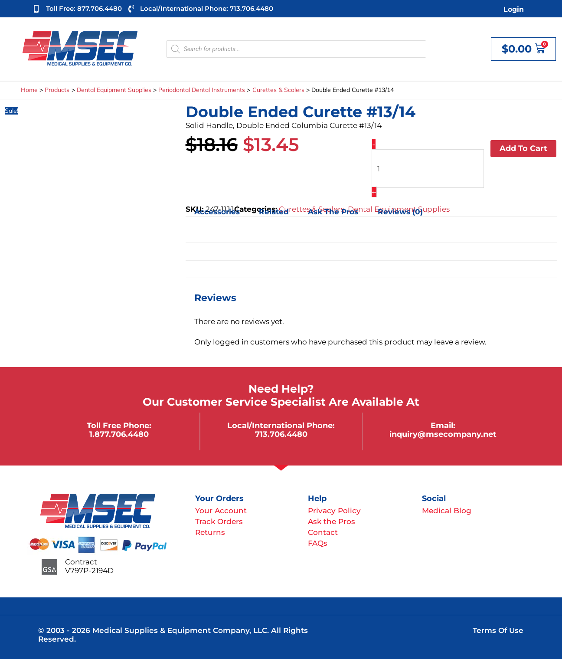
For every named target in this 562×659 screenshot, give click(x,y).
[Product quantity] (428, 168)
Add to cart (523, 148)
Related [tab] (274, 212)
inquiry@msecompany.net (443, 434)
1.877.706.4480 (119, 434)
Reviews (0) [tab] (400, 212)
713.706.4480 (281, 434)
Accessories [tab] (217, 212)
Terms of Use (498, 630)
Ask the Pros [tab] (333, 212)
